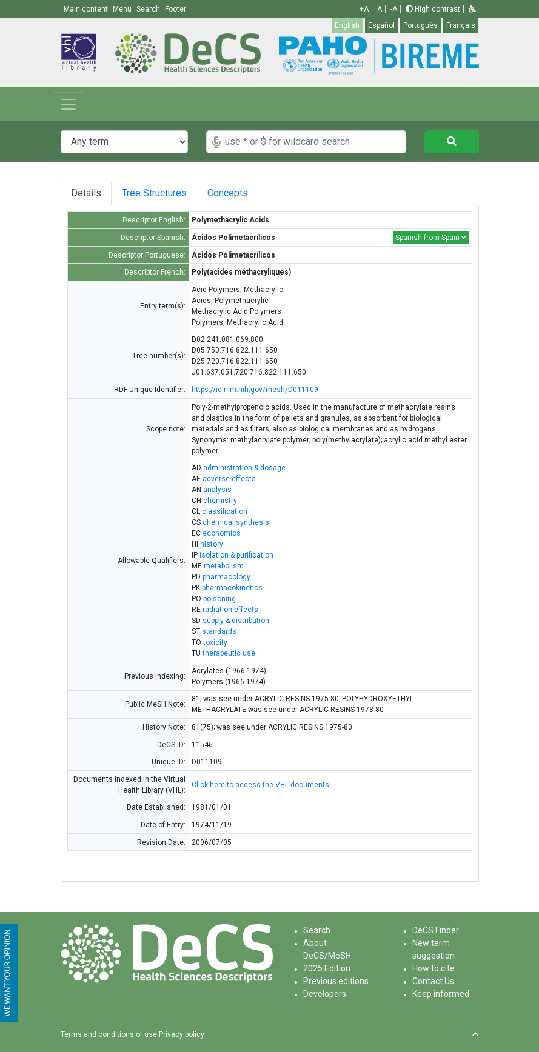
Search (316, 930)
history (211, 544)
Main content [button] (87, 9)
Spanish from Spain (430, 237)
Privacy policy (181, 1034)
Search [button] (149, 9)
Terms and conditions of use (109, 1034)
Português (420, 25)
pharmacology (226, 577)
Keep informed (440, 994)
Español (381, 25)
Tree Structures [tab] (154, 193)
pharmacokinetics (232, 588)
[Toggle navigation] (68, 104)
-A (393, 9)
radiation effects (230, 609)
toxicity (215, 642)
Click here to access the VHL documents (260, 785)
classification (224, 511)
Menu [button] (123, 9)
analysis (217, 489)
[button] (472, 9)
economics (222, 533)
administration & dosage (244, 468)
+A (364, 9)
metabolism (224, 566)
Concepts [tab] (235, 193)
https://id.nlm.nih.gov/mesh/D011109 (255, 389)
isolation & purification (236, 555)
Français (460, 25)
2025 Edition (326, 968)
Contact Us (433, 981)
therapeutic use (229, 653)
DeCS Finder (435, 930)
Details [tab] (86, 193)
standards (219, 631)
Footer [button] (175, 9)
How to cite (433, 968)
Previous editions (336, 981)
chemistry (220, 500)
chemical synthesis (236, 522)
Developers (324, 994)
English (347, 25)
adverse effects (229, 478)
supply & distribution (236, 620)
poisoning (219, 598)
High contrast (433, 9)
